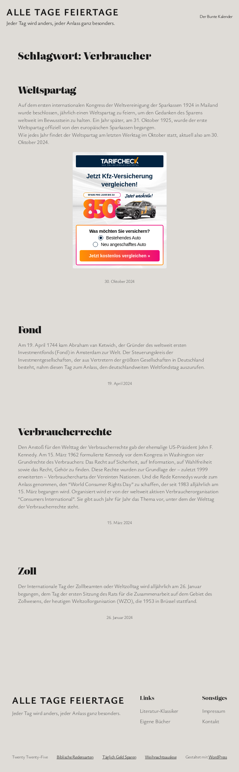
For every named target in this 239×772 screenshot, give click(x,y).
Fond (29, 329)
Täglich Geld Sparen (119, 757)
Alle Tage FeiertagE (62, 11)
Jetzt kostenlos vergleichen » (119, 255)
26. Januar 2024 (119, 617)
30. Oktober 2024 (119, 281)
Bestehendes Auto (123, 237)
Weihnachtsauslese (160, 757)
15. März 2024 (119, 522)
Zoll (27, 570)
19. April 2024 (119, 383)
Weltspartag (47, 89)
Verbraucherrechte (64, 431)
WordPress (217, 757)
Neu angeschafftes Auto (123, 244)
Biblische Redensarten (75, 757)
